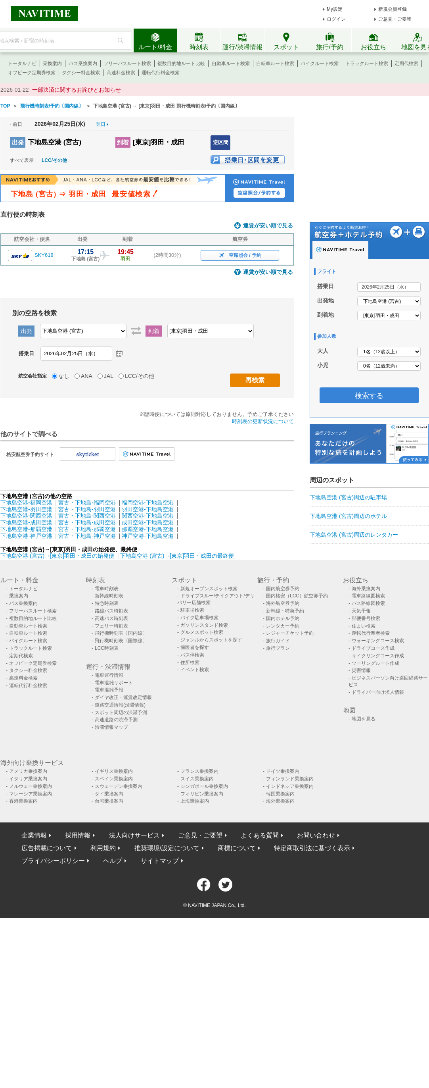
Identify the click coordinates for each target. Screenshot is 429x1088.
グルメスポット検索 (201, 632)
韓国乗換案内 (280, 794)
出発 (18, 142)
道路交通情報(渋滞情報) (120, 705)
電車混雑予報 (109, 690)
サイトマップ (160, 860)
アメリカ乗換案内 (28, 771)
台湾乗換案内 (109, 801)
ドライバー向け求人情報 (378, 692)
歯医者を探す (194, 647)
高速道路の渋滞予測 (116, 719)
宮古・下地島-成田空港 (87, 522)
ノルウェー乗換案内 (30, 786)
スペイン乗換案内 (114, 779)
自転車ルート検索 (275, 63)
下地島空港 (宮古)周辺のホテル (348, 516)
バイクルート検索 (320, 63)
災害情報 (361, 670)
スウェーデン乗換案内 (118, 786)
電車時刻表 (107, 588)
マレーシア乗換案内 (30, 794)
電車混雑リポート (114, 683)
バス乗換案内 (83, 63)
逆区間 (220, 142)
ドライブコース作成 (373, 648)
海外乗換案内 (366, 588)
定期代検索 (406, 63)
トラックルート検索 (366, 63)
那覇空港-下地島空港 (148, 529)
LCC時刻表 (107, 648)
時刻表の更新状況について (263, 421)
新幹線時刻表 (109, 596)
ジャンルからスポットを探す (211, 640)
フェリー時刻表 (111, 626)
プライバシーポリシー (53, 860)
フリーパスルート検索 (127, 63)
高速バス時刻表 (111, 618)
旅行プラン (278, 648)
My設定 (335, 9)
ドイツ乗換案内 (282, 771)
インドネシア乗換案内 (290, 786)
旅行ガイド (278, 640)
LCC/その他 (54, 160)
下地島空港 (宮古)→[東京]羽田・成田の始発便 (58, 556)
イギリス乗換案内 (114, 771)
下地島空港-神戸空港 (26, 536)
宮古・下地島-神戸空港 (87, 536)
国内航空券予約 (282, 588)
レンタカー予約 (282, 626)
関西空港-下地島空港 (148, 515)
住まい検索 (363, 626)
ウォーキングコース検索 (378, 640)
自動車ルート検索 (231, 63)
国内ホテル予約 (282, 618)
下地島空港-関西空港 (26, 515)
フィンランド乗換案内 (290, 779)
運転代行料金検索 (161, 72)
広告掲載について (46, 848)
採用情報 (77, 835)
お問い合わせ (316, 835)
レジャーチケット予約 (290, 633)
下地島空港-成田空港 (26, 522)
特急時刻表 (107, 603)
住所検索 (189, 662)
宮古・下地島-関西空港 (87, 515)
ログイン (336, 19)
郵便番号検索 (366, 618)
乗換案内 (52, 63)
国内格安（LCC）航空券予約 (297, 596)
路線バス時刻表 (111, 611)
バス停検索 (192, 655)
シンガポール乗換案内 (204, 786)
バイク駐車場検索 (199, 617)
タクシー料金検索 (81, 72)
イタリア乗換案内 (28, 779)
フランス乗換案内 (199, 771)
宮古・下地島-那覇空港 (87, 529)
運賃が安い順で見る (268, 226)
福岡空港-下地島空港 (148, 502)
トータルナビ (22, 63)
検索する (369, 396)
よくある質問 (260, 835)
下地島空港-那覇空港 (26, 529)
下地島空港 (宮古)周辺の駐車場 (348, 497)
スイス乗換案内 (197, 779)
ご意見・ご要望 (395, 19)
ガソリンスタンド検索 (204, 625)
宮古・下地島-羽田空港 (87, 509)
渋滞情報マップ (111, 727)
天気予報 (361, 611)
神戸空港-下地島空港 (148, 536)
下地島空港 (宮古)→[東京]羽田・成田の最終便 (177, 556)
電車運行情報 (109, 675)
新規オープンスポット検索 (208, 588)
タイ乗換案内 (109, 794)
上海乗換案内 (194, 801)
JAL (108, 376)
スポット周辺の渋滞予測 (121, 712)
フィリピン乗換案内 (201, 794)
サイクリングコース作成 (378, 656)
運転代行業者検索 (371, 633)
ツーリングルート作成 (375, 663)
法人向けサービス (134, 835)
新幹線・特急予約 (285, 611)
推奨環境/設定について (166, 848)
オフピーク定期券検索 (32, 72)
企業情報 (34, 835)
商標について (237, 848)
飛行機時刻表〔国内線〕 (121, 633)
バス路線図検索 (368, 603)
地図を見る (363, 719)
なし (63, 376)
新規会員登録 (392, 9)
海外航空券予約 (282, 603)
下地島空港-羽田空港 (26, 509)
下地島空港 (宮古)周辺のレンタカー (354, 534)
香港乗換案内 (23, 801)
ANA (86, 376)
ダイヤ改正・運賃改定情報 (123, 697)
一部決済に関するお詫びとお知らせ (76, 90)
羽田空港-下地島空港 (148, 509)
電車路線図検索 (368, 596)
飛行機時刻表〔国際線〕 (121, 640)
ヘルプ (112, 860)
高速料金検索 (121, 72)
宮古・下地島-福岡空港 (87, 502)
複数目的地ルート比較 (181, 63)
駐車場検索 (192, 610)
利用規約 (103, 848)
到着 (123, 142)
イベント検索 (194, 669)
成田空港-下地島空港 (148, 522)
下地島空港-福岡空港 (26, 502)
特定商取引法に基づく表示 (312, 848)
